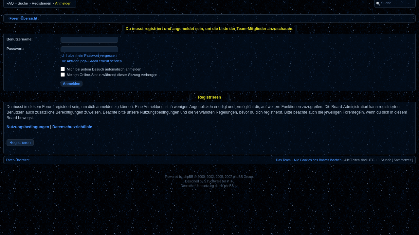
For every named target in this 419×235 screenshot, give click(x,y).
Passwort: (15, 49)
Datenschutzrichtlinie (72, 127)
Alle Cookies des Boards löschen (317, 160)
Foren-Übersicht (23, 18)
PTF (230, 181)
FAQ (10, 3)
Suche (23, 3)
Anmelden (63, 3)
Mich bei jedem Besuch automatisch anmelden (101, 69)
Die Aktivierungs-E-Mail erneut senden (91, 61)
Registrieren (41, 3)
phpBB (188, 177)
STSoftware (212, 181)
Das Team (283, 160)
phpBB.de (231, 186)
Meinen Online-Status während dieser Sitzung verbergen (109, 75)
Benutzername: (19, 39)
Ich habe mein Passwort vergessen (89, 55)
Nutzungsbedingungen (28, 127)
